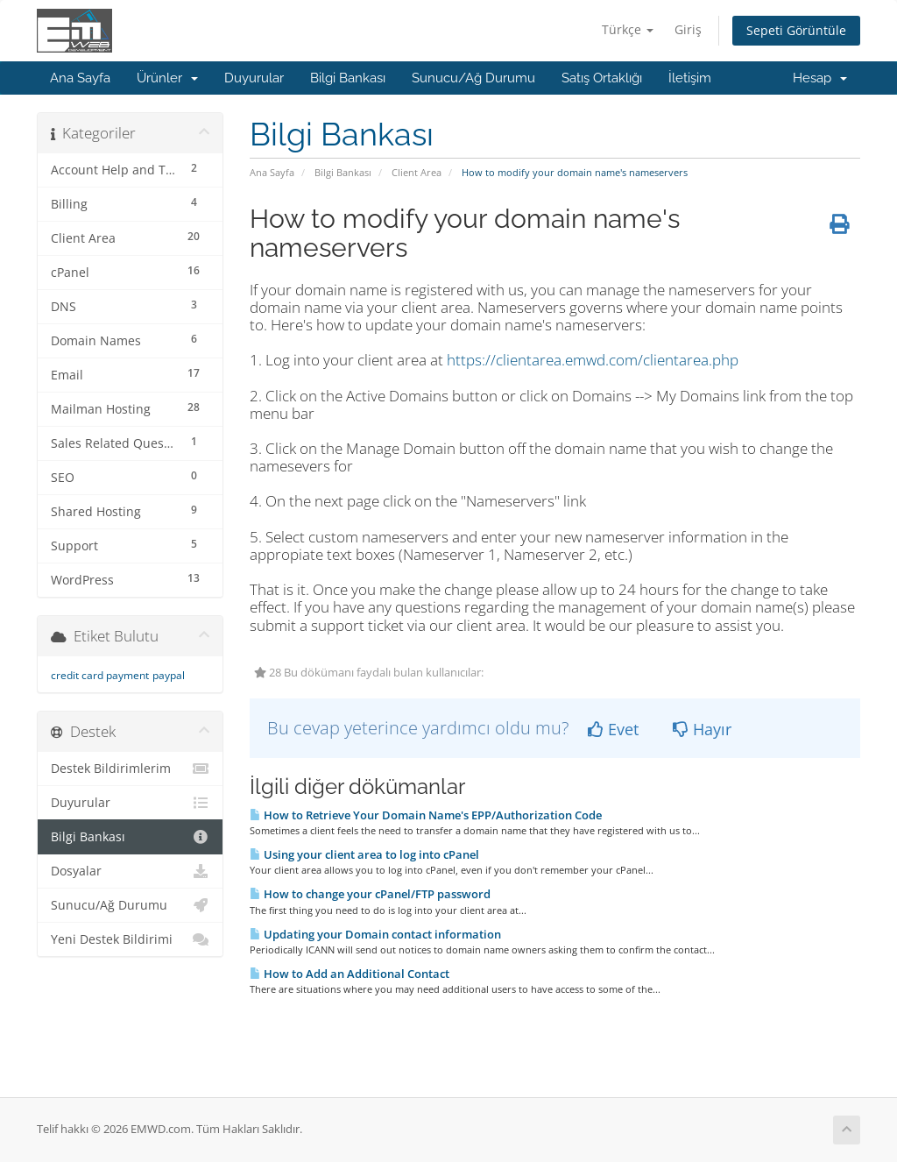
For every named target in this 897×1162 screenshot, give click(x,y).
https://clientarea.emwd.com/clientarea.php (592, 360)
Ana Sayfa (80, 78)
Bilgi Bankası (347, 78)
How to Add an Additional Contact (349, 973)
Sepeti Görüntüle (796, 30)
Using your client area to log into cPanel (364, 854)
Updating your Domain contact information (375, 934)
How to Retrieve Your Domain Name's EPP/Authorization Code (426, 815)
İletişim (689, 78)
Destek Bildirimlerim (130, 768)
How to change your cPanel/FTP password (370, 894)
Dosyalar (130, 871)
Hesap (820, 78)
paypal (168, 675)
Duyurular (254, 78)
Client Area (416, 172)
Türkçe (627, 29)
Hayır (702, 729)
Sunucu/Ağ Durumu (473, 78)
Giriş (688, 29)
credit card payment (100, 675)
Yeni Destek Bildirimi (130, 939)
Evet (613, 729)
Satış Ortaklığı (602, 78)
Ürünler (167, 78)
